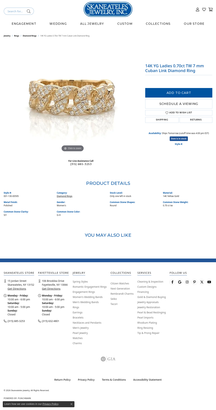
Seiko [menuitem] (113, 299)
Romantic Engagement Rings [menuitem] (90, 286)
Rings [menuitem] (76, 307)
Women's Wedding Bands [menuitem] (88, 297)
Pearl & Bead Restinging (151, 312)
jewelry (7, 35)
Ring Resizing (145, 328)
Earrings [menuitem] (78, 312)
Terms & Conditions (114, 379)
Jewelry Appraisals (148, 302)
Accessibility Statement (147, 379)
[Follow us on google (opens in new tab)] (180, 282)
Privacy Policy (86, 379)
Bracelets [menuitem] (78, 317)
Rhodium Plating (147, 322)
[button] (197, 9)
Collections (158, 23)
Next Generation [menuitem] (120, 288)
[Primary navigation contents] (108, 24)
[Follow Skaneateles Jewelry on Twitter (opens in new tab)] (202, 282)
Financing (143, 292)
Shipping (162, 120)
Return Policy (62, 379)
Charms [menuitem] (77, 343)
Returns (196, 120)
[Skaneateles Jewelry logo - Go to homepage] (108, 9)
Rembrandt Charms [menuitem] (122, 293)
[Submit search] (29, 11)
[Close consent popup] (71, 404)
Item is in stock (179, 138)
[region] (72, 98)
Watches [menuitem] (78, 338)
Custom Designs (146, 286)
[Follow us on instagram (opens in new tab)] (187, 282)
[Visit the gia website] (108, 359)
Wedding (58, 23)
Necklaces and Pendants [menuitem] (87, 322)
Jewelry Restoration (148, 307)
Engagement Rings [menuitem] (84, 292)
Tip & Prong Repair (148, 333)
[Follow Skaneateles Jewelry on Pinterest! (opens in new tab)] (194, 282)
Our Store (194, 23)
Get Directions (17, 288)
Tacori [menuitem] (113, 304)
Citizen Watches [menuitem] (119, 283)
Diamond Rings (30, 35)
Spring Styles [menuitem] (80, 281)
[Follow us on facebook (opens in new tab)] (172, 282)
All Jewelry (92, 23)
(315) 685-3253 (81, 164)
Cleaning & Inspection (150, 281)
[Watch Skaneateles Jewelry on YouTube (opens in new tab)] (209, 282)
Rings (16, 35)
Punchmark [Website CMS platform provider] (24, 398)
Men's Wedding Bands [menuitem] (86, 302)
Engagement (24, 23)
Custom (125, 23)
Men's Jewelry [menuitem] (81, 328)
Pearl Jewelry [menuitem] (80, 333)
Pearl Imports (145, 317)
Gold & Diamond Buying (151, 297)
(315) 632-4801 (50, 321)
